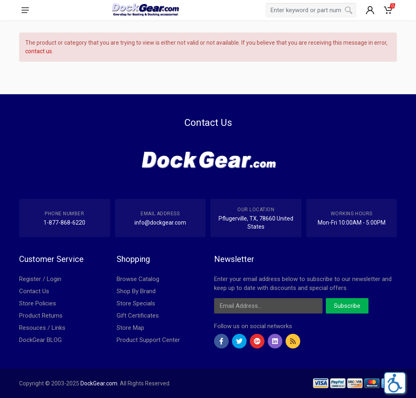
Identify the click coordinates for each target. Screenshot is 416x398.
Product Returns (41, 315)
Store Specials (136, 303)
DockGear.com (98, 383)
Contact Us (34, 291)
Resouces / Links (42, 327)
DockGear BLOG (40, 340)
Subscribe (347, 305)
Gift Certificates (138, 315)
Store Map (130, 327)
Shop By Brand (136, 291)
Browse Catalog (138, 279)
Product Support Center (148, 340)
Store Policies (37, 303)
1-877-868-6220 (64, 222)
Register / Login (40, 279)
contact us (38, 51)
